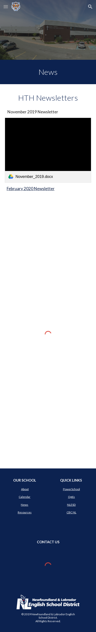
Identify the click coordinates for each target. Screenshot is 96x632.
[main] (48, 72)
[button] (5, 6)
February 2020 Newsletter (31, 188)
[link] (48, 150)
